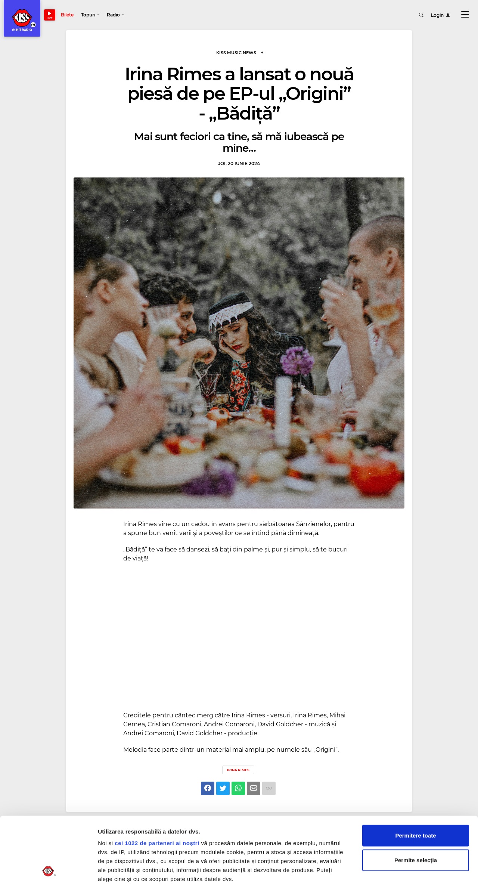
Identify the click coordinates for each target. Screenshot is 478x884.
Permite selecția (415, 794)
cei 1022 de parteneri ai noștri (157, 777)
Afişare (373, 869)
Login (440, 15)
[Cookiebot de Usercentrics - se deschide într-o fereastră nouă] (48, 869)
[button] (90, 15)
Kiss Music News (240, 53)
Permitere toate (415, 770)
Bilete (67, 15)
